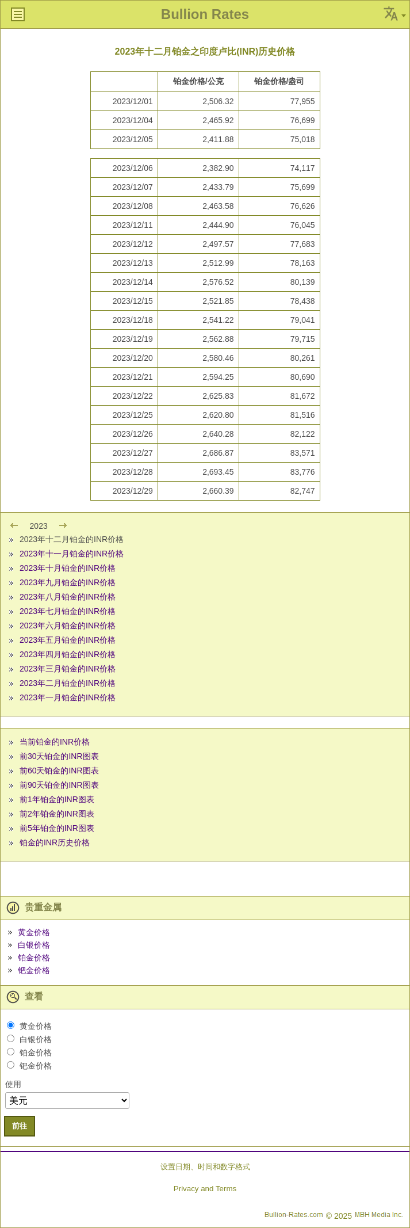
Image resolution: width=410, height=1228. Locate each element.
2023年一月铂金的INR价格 (68, 697)
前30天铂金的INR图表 (59, 756)
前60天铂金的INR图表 (59, 770)
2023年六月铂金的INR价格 (68, 625)
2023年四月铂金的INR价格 (68, 654)
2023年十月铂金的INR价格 (68, 568)
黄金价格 (34, 932)
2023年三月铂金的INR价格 (68, 668)
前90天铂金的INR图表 (59, 785)
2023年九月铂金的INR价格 (68, 582)
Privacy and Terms (205, 1188)
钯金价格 (34, 970)
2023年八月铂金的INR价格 (68, 596)
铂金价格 (34, 957)
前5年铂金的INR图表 (57, 828)
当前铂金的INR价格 (55, 741)
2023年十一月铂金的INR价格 (72, 553)
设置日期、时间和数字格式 (205, 1166)
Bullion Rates (205, 14)
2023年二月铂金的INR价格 (68, 683)
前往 (19, 1126)
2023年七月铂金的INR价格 (68, 611)
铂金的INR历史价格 (55, 842)
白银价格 (34, 944)
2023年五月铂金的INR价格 (68, 639)
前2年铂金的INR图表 (57, 813)
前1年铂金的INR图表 (57, 799)
